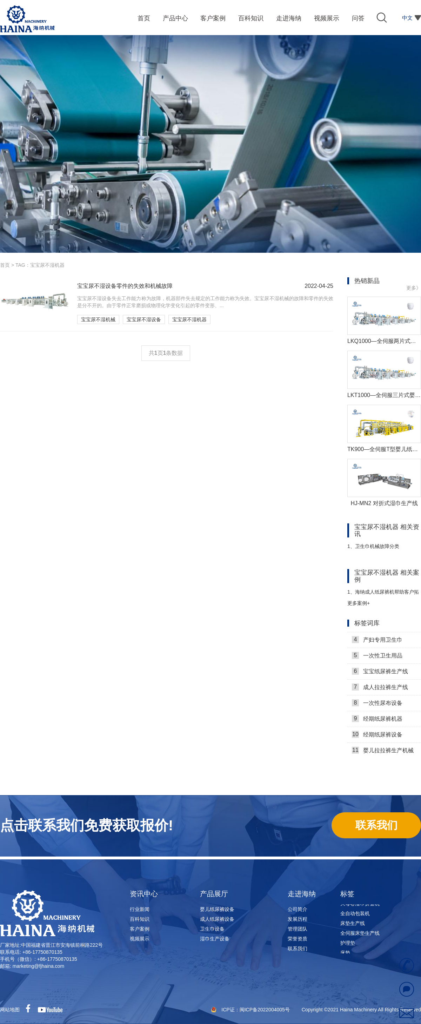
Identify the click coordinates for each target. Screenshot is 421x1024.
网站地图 (10, 1009)
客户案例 (139, 929)
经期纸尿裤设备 (377, 736)
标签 (347, 894)
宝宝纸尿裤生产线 (380, 673)
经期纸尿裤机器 (377, 721)
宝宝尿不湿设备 (144, 319)
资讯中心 (144, 894)
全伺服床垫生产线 (360, 935)
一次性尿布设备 (377, 705)
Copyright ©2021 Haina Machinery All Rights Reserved (361, 1009)
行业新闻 (139, 909)
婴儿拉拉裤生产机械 (383, 752)
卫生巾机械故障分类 (373, 546)
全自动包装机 (355, 915)
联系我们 (297, 948)
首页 (5, 265)
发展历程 (297, 919)
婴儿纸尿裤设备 (217, 909)
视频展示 (139, 939)
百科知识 (139, 919)
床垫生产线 (352, 925)
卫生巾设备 (212, 929)
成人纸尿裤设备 (217, 919)
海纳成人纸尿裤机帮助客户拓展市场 (383, 595)
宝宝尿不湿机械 (98, 319)
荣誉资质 (297, 939)
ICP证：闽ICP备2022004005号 (256, 1009)
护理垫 (347, 945)
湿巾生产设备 (214, 939)
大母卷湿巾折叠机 (360, 906)
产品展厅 (214, 894)
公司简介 (297, 909)
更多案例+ (358, 603)
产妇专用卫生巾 (377, 642)
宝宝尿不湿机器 (189, 319)
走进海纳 (302, 894)
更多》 (413, 288)
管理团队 (297, 929)
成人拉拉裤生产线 (380, 689)
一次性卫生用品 (377, 657)
